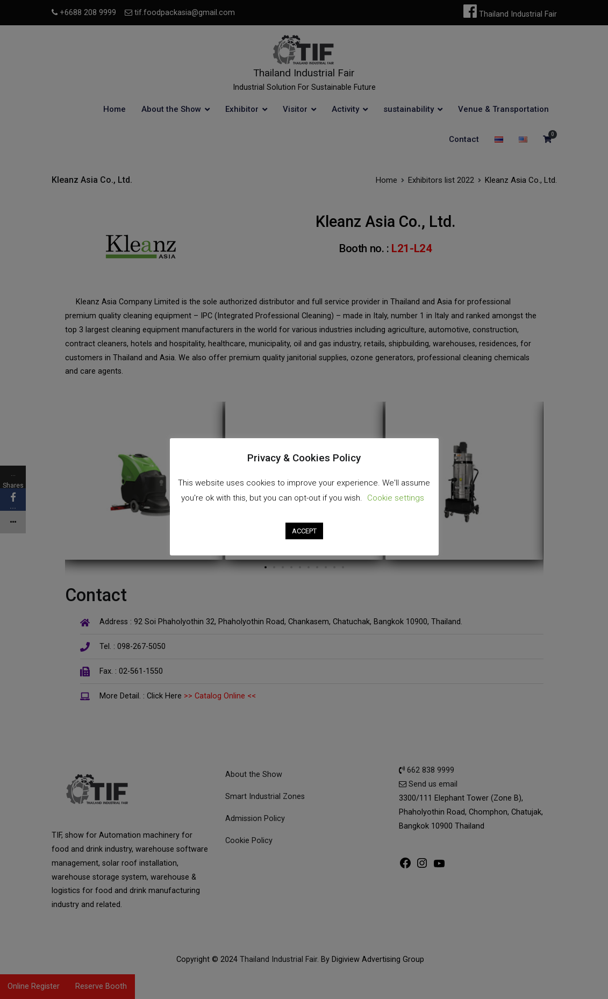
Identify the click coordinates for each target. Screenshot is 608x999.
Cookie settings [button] (395, 498)
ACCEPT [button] (304, 531)
